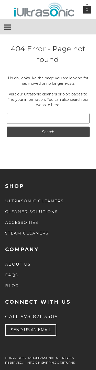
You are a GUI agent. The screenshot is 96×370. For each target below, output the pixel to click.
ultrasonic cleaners (40, 94)
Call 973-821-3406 (31, 316)
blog (66, 94)
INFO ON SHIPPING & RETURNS (51, 362)
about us (18, 264)
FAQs (11, 275)
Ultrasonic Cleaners (34, 201)
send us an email (31, 329)
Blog (12, 285)
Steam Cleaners (27, 233)
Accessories (21, 222)
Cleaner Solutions (31, 211)
